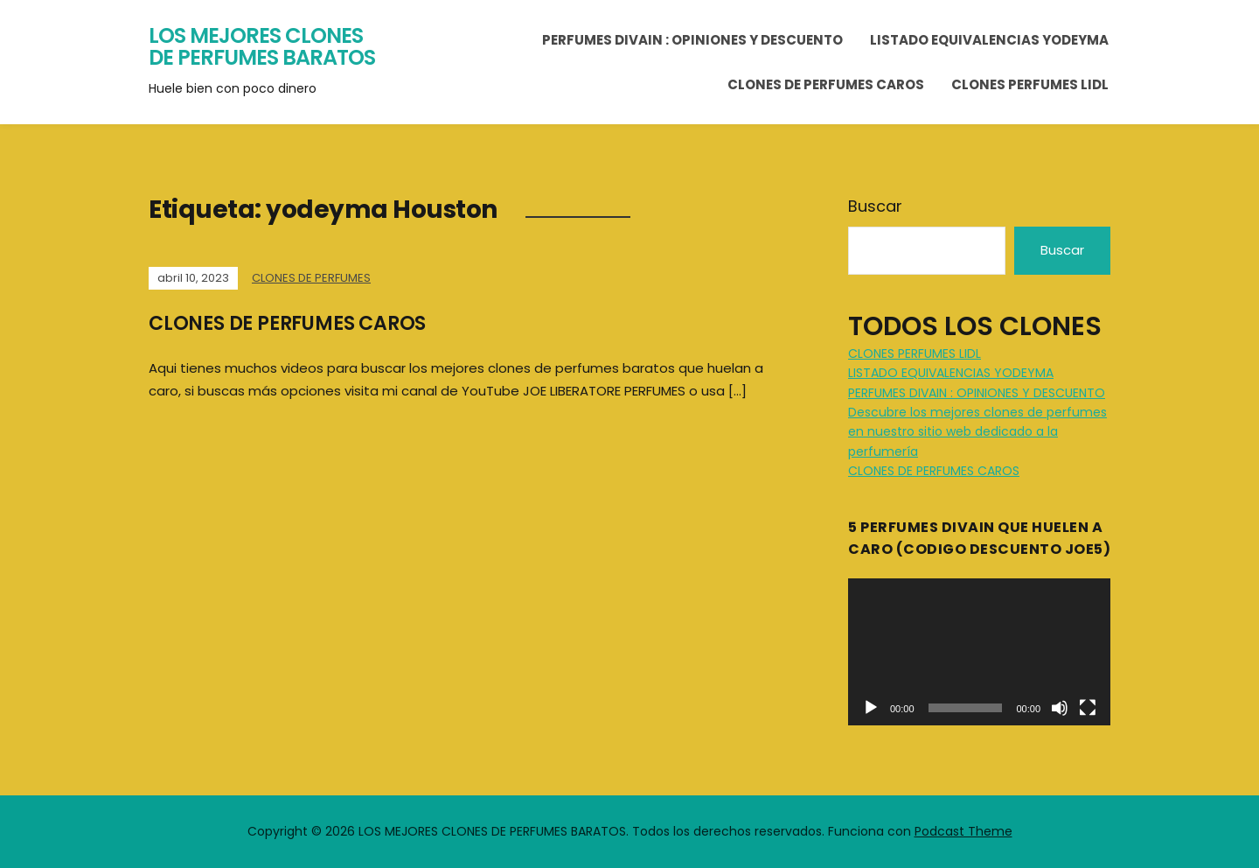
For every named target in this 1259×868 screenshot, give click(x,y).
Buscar (875, 206)
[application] (979, 652)
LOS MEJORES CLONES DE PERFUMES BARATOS (262, 47)
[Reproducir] (871, 708)
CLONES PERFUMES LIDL (1030, 84)
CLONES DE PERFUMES (311, 278)
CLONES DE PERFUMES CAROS (825, 84)
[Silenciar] (1059, 708)
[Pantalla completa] (1087, 708)
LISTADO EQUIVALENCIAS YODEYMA (989, 40)
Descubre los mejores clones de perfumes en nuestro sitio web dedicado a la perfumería (977, 431)
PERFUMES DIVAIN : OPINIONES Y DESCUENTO (692, 40)
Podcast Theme (963, 831)
